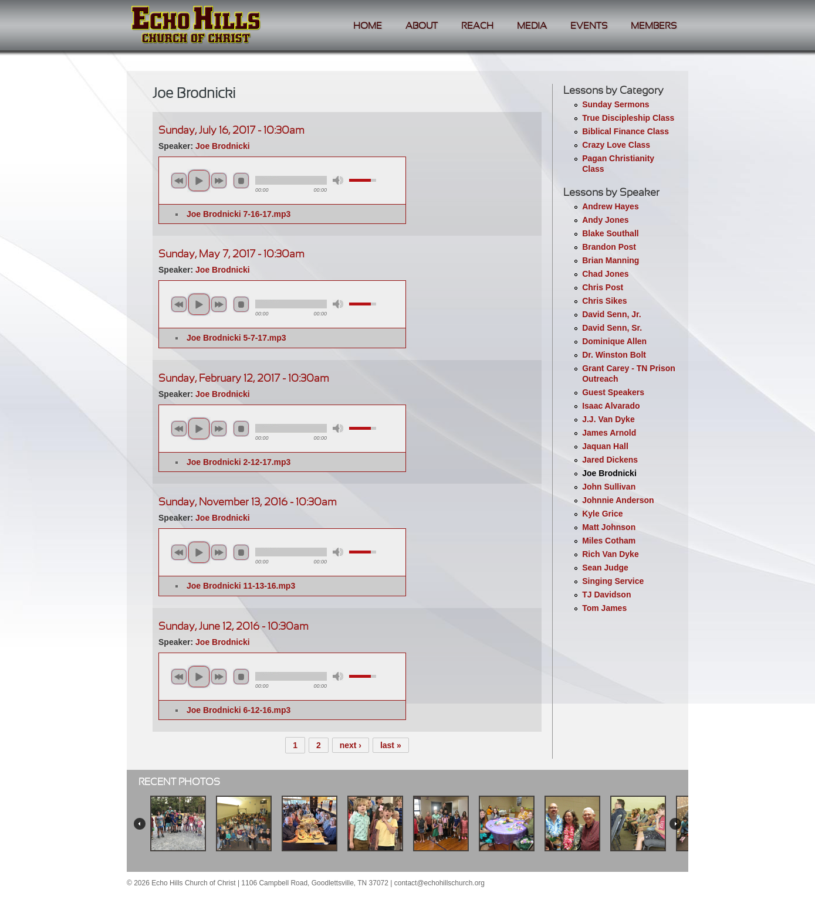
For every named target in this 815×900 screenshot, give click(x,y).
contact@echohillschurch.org (439, 883)
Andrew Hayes (610, 206)
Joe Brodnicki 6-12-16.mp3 (238, 710)
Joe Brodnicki (609, 473)
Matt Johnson (608, 527)
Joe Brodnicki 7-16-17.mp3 (238, 214)
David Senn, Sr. (612, 327)
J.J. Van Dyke (608, 419)
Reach (477, 26)
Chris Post (602, 287)
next (219, 180)
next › (350, 745)
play (199, 180)
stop (241, 180)
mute (338, 180)
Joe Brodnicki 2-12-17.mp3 (238, 462)
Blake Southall (610, 233)
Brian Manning (610, 260)
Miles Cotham (608, 540)
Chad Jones (605, 274)
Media (532, 26)
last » (390, 745)
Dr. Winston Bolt (614, 354)
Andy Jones (605, 220)
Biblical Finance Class (625, 131)
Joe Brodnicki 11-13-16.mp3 (241, 585)
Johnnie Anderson (618, 500)
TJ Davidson (606, 594)
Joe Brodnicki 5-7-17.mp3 (236, 337)
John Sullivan (608, 486)
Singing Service (613, 581)
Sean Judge (605, 567)
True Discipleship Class (628, 118)
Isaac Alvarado (611, 405)
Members (654, 26)
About (421, 26)
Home (367, 26)
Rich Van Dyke (610, 554)
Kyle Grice (602, 513)
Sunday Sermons (615, 104)
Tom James (604, 608)
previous (179, 180)
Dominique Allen (614, 341)
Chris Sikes (604, 300)
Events (588, 26)
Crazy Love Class (616, 145)
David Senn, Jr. (611, 314)
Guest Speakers (613, 392)
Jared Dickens (610, 459)
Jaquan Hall (605, 446)
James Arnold (609, 432)
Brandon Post (609, 247)
